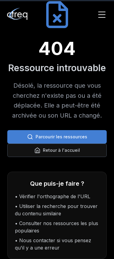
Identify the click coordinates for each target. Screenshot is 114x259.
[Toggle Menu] (102, 14)
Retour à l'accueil (57, 150)
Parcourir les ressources (57, 137)
